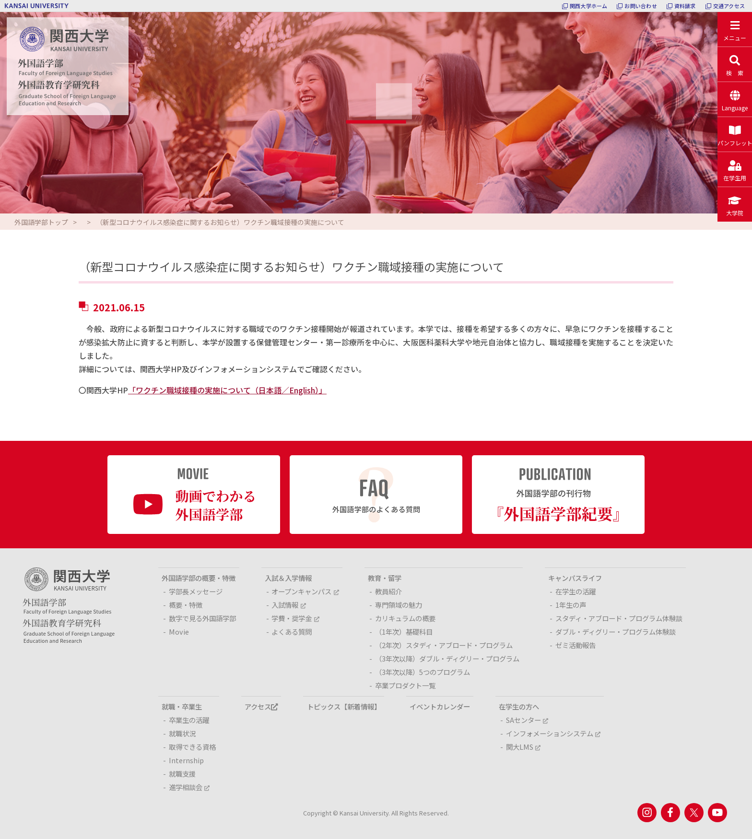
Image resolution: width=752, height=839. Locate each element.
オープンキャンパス (305, 591)
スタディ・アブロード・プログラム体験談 (618, 618)
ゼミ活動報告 (575, 645)
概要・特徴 (185, 605)
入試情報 (288, 605)
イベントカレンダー (440, 706)
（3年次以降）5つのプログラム (422, 672)
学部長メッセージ (196, 591)
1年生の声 (570, 605)
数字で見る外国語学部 (202, 618)
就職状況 (182, 733)
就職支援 (182, 773)
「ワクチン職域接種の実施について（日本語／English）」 (227, 390)
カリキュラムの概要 (405, 618)
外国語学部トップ (41, 222)
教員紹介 (388, 591)
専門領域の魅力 (398, 605)
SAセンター (527, 720)
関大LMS (523, 747)
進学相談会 (189, 787)
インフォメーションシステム (553, 733)
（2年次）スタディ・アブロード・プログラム (444, 645)
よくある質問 (291, 631)
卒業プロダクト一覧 (405, 685)
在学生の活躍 (575, 591)
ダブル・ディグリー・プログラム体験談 (615, 631)
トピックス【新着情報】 (344, 706)
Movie (179, 631)
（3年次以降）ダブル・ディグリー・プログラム (447, 658)
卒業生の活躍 (189, 720)
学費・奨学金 (295, 618)
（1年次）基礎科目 (404, 631)
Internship (186, 760)
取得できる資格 (192, 747)
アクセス (261, 706)
